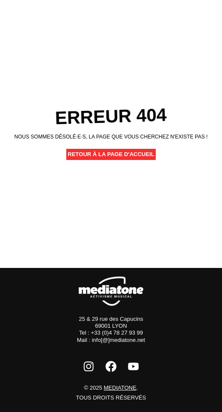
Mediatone (120, 387)
